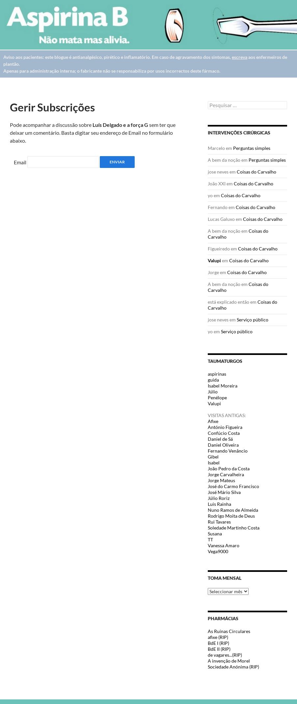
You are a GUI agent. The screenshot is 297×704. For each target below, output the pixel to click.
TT (210, 539)
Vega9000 (218, 551)
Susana (215, 533)
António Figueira (225, 427)
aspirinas (217, 374)
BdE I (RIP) (218, 643)
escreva (239, 57)
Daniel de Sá (220, 439)
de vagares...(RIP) (225, 655)
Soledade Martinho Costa (233, 527)
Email (20, 162)
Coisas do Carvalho (256, 172)
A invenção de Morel (229, 661)
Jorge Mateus (221, 480)
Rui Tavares (219, 522)
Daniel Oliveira (223, 445)
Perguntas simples (251, 148)
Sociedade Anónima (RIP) (233, 666)
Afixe (213, 421)
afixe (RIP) (218, 637)
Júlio (213, 391)
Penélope (217, 397)
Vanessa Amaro (223, 545)
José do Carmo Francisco (233, 486)
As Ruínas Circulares (229, 631)
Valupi (214, 260)
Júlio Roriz (219, 498)
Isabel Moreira (222, 385)
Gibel (213, 456)
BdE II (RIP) (219, 649)
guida (213, 380)
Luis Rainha (219, 504)
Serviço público (252, 319)
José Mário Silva (224, 492)
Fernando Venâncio (228, 451)
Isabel (214, 462)
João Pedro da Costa (229, 468)
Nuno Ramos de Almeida (233, 510)
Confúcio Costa (224, 433)
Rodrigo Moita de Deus (231, 516)
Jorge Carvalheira (226, 474)
